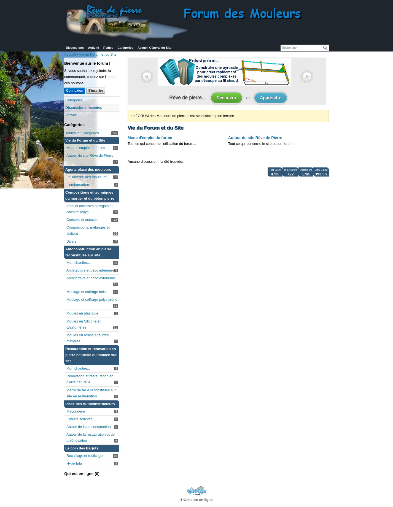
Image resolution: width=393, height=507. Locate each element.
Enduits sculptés (79, 419)
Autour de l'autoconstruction (88, 427)
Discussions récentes (83, 107)
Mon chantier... (78, 263)
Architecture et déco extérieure (90, 278)
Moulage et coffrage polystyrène (91, 299)
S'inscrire (95, 91)
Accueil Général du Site (154, 47)
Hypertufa (74, 463)
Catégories (125, 47)
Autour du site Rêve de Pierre (90, 155)
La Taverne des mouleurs (86, 177)
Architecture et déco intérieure (90, 270)
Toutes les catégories (82, 133)
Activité (93, 47)
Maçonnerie (75, 411)
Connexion (74, 91)
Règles (108, 47)
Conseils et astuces (82, 220)
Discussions (75, 47)
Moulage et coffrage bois (86, 292)
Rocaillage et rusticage (84, 456)
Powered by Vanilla (196, 490)
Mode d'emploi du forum (85, 148)
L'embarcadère (78, 185)
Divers (71, 241)
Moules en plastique (82, 313)
